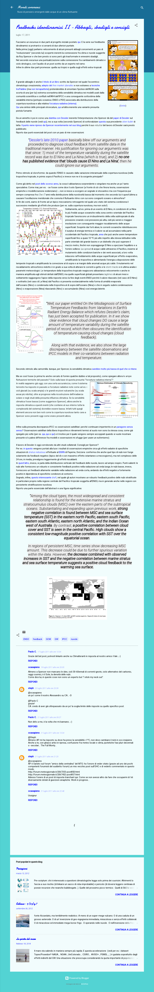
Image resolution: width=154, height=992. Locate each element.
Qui (17, 107)
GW (56, 639)
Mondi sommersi (28, 7)
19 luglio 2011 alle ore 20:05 (52, 667)
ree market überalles (63, 85)
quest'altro (23, 463)
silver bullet (127, 121)
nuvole (74, 639)
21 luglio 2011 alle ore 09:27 (49, 717)
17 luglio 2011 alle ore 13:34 (49, 652)
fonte (122, 105)
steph (31, 688)
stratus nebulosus (37, 452)
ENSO (26, 639)
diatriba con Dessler (58, 118)
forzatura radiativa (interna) (62, 103)
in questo (28, 448)
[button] (136, 25)
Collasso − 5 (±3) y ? (26, 904)
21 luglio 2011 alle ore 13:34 (52, 733)
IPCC (64, 639)
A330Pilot (84, 984)
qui (79, 42)
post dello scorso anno (47, 183)
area (101, 234)
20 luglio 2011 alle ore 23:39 (46, 688)
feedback (37, 639)
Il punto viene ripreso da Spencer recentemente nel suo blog (51, 125)
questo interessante (44, 477)
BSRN (62, 452)
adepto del (47, 85)
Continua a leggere (126, 894)
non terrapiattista (39, 89)
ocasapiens (34, 667)
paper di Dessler (121, 118)
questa (102, 121)
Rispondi (32, 661)
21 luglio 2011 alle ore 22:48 (52, 791)
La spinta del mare (26, 939)
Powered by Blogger (77, 978)
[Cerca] (142, 8)
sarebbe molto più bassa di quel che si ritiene (114, 369)
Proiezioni (21, 869)
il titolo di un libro (50, 82)
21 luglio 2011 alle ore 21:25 (46, 756)
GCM (48, 639)
